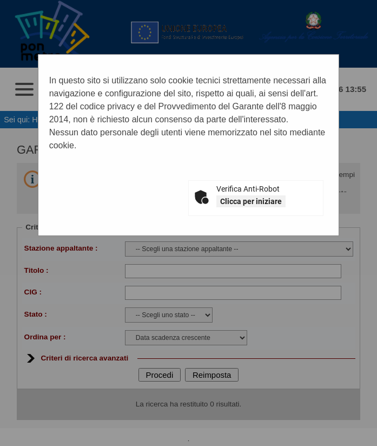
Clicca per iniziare (251, 201)
